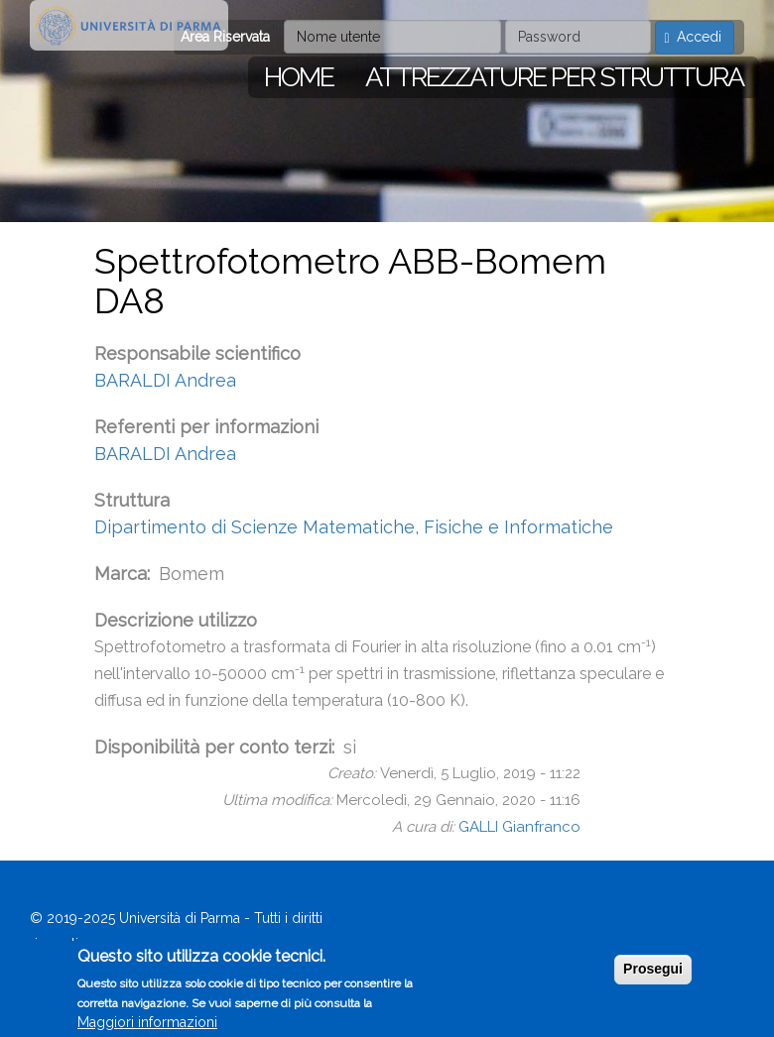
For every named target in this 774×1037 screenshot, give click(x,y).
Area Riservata (225, 37)
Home (298, 76)
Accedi (692, 37)
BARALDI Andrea (165, 380)
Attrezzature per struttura (554, 76)
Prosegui (653, 974)
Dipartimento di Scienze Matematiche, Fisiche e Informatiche (353, 527)
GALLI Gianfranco (519, 827)
